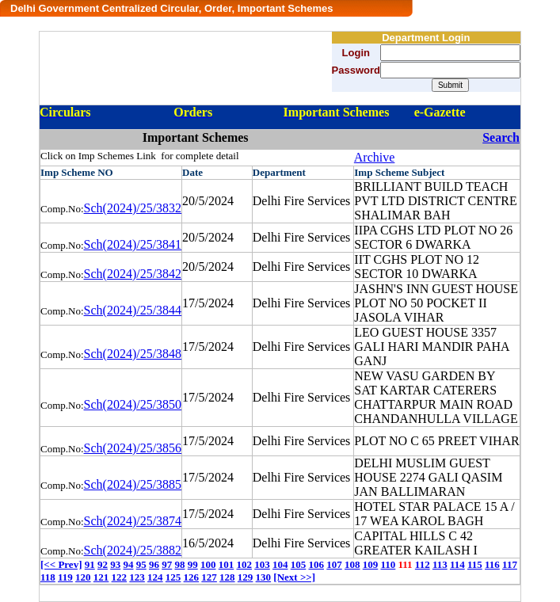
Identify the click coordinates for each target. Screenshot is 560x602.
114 (457, 564)
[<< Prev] (61, 564)
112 (422, 564)
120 (83, 577)
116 (492, 564)
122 (120, 577)
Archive (374, 157)
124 (155, 577)
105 (299, 564)
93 (115, 564)
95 (141, 564)
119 (65, 577)
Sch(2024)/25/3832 (133, 208)
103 (262, 564)
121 (101, 577)
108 (352, 564)
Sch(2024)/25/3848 (133, 353)
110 (387, 564)
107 (334, 564)
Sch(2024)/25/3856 (133, 448)
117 (509, 564)
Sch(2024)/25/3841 (133, 244)
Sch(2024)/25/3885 (133, 484)
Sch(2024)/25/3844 (133, 310)
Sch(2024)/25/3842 (133, 273)
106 (316, 564)
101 (226, 564)
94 (128, 564)
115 (474, 564)
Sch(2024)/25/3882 (133, 550)
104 (280, 564)
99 (193, 564)
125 (173, 577)
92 (102, 564)
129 (245, 577)
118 (47, 577)
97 (167, 564)
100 (208, 564)
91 (90, 564)
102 (244, 564)
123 (137, 577)
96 (154, 564)
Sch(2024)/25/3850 (133, 404)
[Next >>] (294, 577)
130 (264, 577)
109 (371, 564)
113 (440, 564)
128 (227, 577)
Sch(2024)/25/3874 (133, 521)
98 (179, 564)
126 (192, 577)
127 (209, 577)
